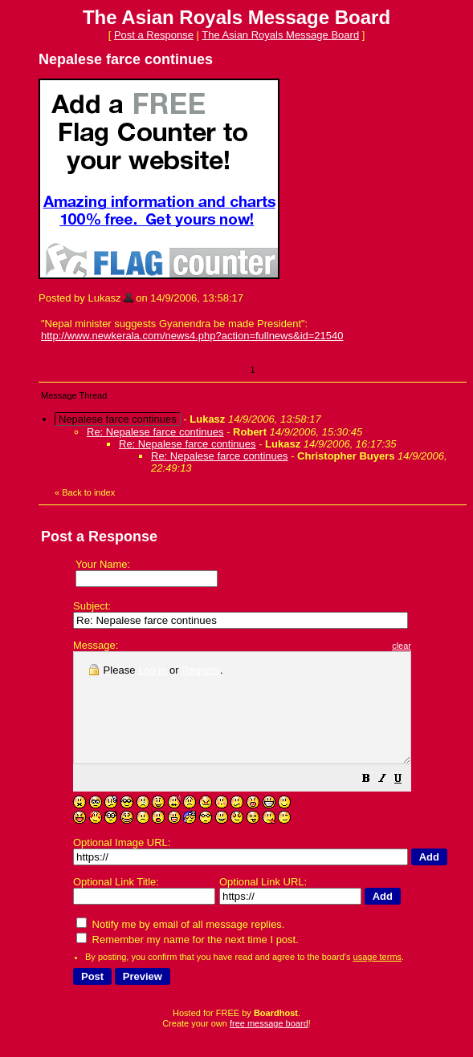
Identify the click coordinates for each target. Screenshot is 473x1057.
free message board (269, 1045)
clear (441, 645)
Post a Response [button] (154, 35)
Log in (152, 670)
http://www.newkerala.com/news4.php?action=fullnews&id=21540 (192, 336)
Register (200, 670)
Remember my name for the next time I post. (187, 961)
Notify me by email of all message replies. (180, 946)
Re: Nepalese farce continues (155, 432)
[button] (406, 802)
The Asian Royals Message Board (280, 35)
